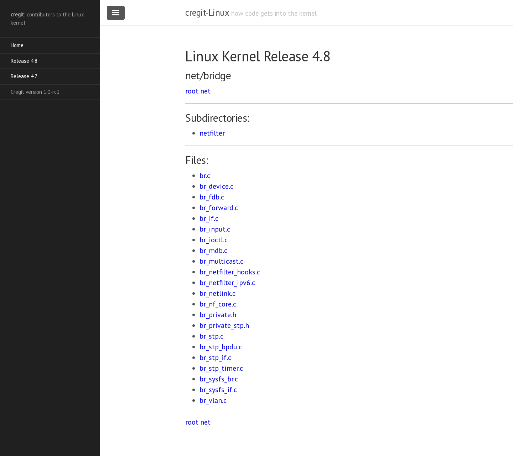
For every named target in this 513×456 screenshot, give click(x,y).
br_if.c (209, 218)
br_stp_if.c (215, 357)
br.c (205, 175)
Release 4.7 (24, 76)
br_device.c (216, 186)
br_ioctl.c (214, 239)
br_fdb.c (212, 197)
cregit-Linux (207, 12)
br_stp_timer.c (221, 368)
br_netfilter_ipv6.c (227, 282)
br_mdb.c (213, 250)
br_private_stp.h (224, 325)
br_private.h (218, 314)
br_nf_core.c (218, 304)
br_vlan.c (213, 400)
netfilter (212, 133)
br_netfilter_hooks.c (230, 272)
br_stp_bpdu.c (221, 346)
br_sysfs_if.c (218, 389)
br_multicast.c (221, 261)
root (191, 91)
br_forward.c (219, 207)
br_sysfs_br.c (219, 379)
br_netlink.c (217, 293)
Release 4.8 (24, 60)
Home (17, 45)
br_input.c (215, 229)
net (205, 91)
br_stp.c (211, 336)
